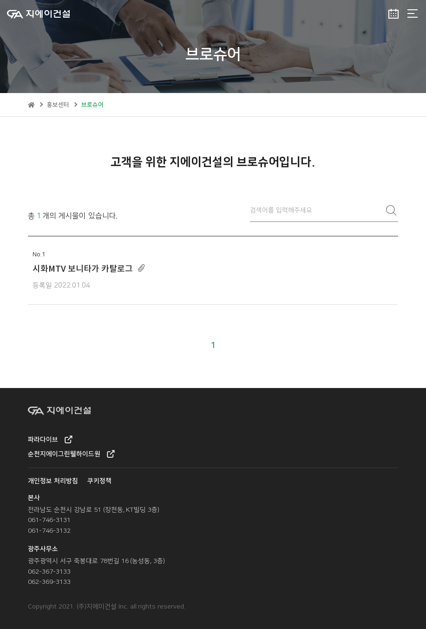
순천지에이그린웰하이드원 (71, 454)
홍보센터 (58, 104)
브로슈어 (92, 104)
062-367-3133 (49, 571)
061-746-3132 (49, 530)
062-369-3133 (49, 581)
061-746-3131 (49, 519)
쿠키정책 (99, 481)
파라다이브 (50, 439)
